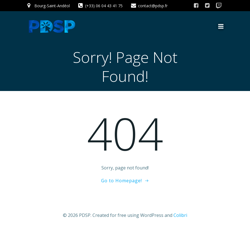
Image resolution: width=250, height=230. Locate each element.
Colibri (180, 215)
